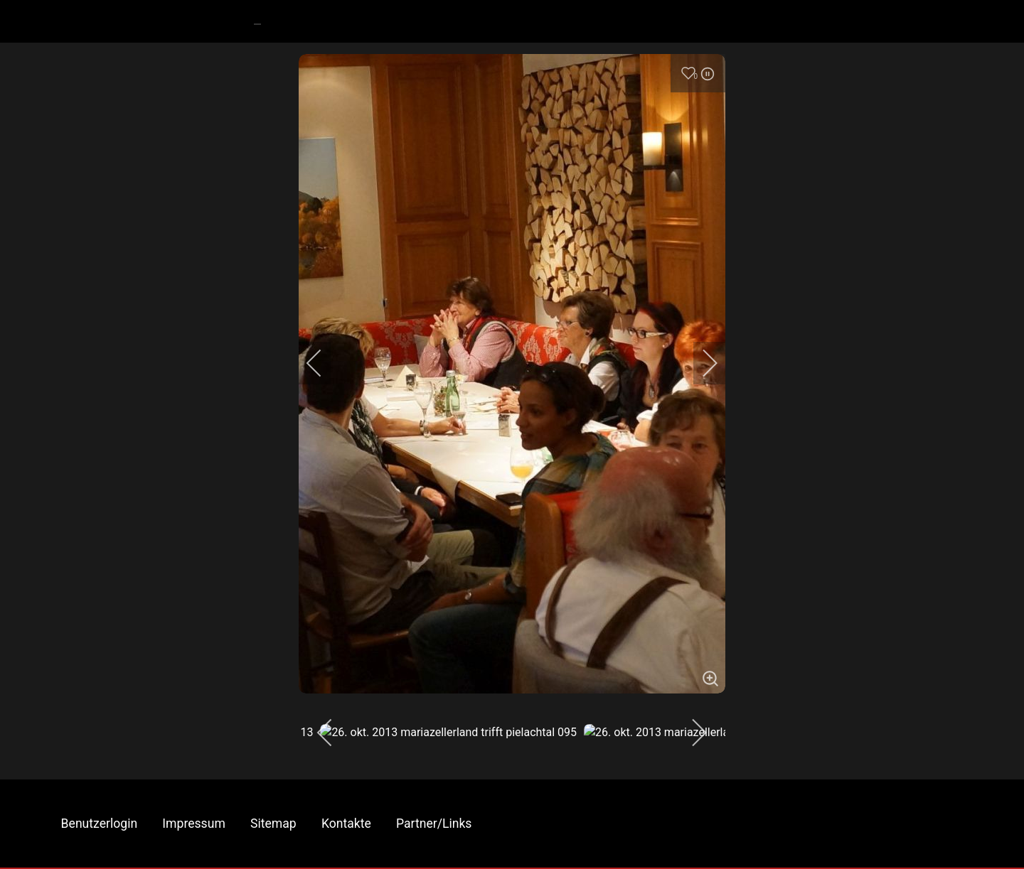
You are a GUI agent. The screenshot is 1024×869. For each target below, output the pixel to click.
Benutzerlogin (99, 823)
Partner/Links (433, 823)
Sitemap (273, 823)
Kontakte (346, 823)
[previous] (323, 363)
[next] (700, 363)
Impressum (193, 823)
